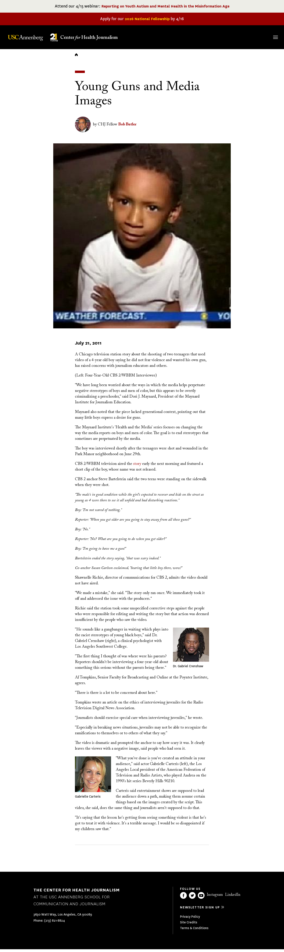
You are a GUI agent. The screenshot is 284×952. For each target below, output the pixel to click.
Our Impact (232, 36)
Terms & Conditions (194, 931)
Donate (256, 36)
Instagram (215, 898)
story (137, 466)
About (156, 36)
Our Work (206, 36)
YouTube (201, 898)
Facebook (183, 898)
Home (76, 57)
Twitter (192, 898)
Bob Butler (127, 127)
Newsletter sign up (200, 910)
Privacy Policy (190, 919)
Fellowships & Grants (179, 39)
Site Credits (188, 925)
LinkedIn (232, 898)
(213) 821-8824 (54, 923)
